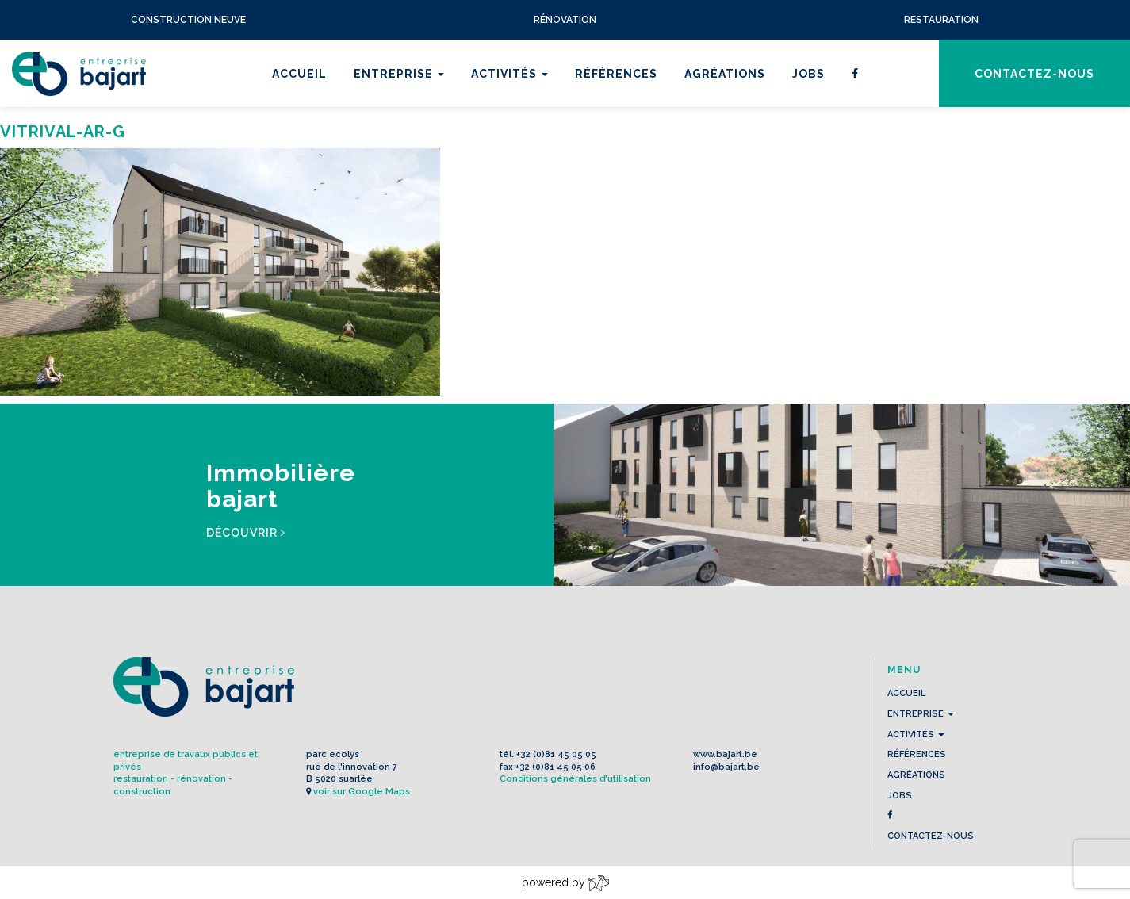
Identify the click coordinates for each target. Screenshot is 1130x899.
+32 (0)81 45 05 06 (555, 767)
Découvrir (245, 532)
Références (616, 73)
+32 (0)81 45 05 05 (556, 754)
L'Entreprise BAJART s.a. (79, 74)
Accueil (299, 73)
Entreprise (399, 73)
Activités (509, 73)
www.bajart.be (725, 754)
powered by (565, 883)
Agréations (724, 73)
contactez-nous (1034, 73)
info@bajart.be (726, 767)
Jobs (808, 73)
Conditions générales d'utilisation (575, 779)
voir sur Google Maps (361, 791)
